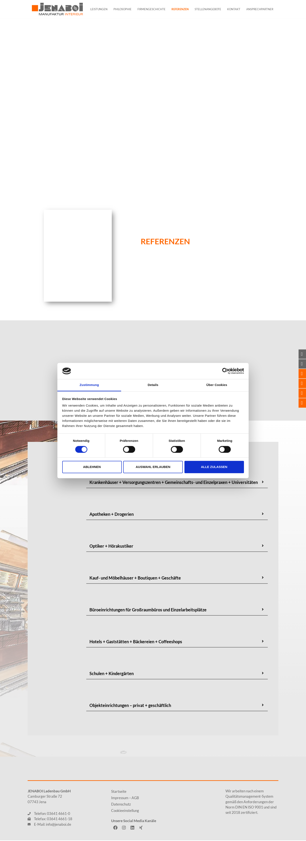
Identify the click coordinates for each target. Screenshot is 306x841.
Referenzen (180, 9)
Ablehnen (92, 467)
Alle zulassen (214, 467)
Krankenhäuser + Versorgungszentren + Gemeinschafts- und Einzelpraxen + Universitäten (173, 482)
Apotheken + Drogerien (111, 514)
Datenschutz (121, 805)
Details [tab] (153, 385)
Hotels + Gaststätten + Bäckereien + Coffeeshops (135, 642)
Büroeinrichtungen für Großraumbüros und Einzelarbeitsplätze (148, 610)
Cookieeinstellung (125, 811)
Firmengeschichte (151, 9)
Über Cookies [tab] (216, 385)
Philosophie (122, 9)
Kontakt (233, 9)
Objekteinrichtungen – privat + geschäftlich (130, 705)
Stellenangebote (208, 9)
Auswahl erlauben (153, 467)
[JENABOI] (57, 9)
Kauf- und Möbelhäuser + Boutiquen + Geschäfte (135, 578)
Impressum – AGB (125, 798)
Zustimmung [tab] (89, 385)
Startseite (118, 792)
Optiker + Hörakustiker (111, 546)
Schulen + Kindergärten (111, 674)
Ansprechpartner (259, 9)
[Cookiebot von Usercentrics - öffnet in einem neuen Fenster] (225, 371)
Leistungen (99, 9)
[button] (177, 483)
